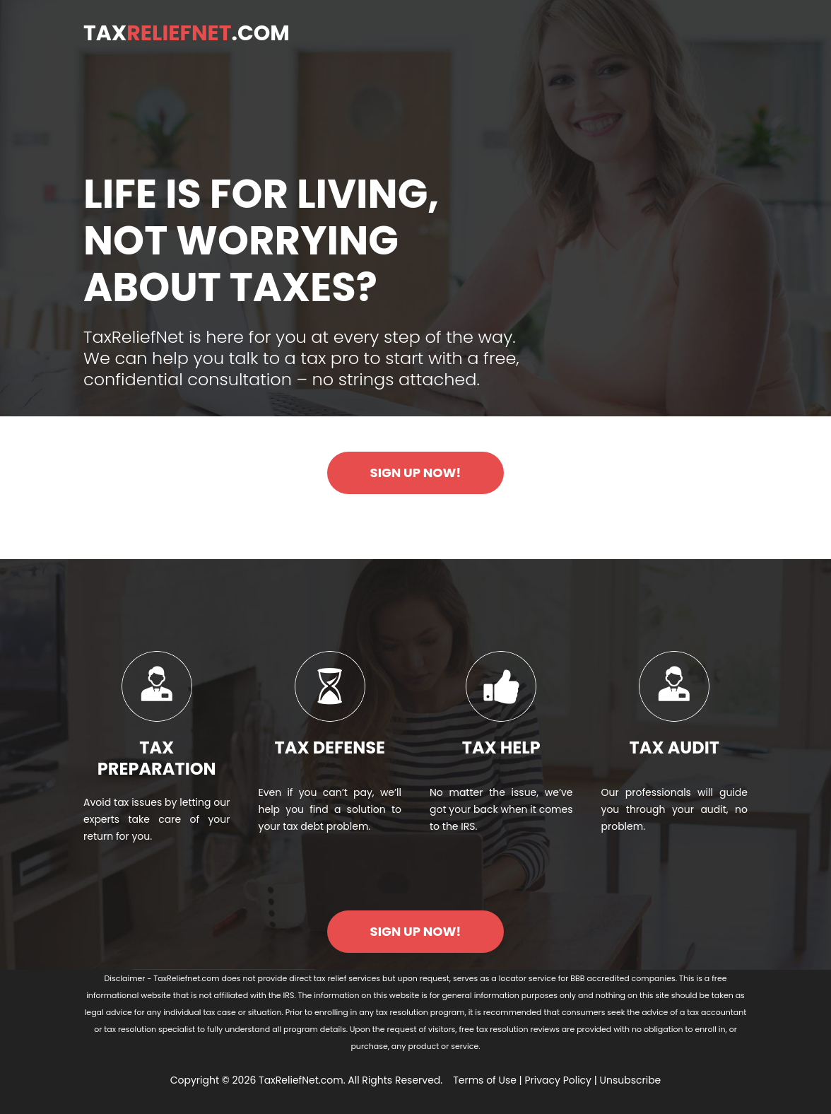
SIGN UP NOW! (415, 472)
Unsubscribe (630, 1080)
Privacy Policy (557, 1080)
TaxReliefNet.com (301, 1080)
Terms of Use (485, 1080)
